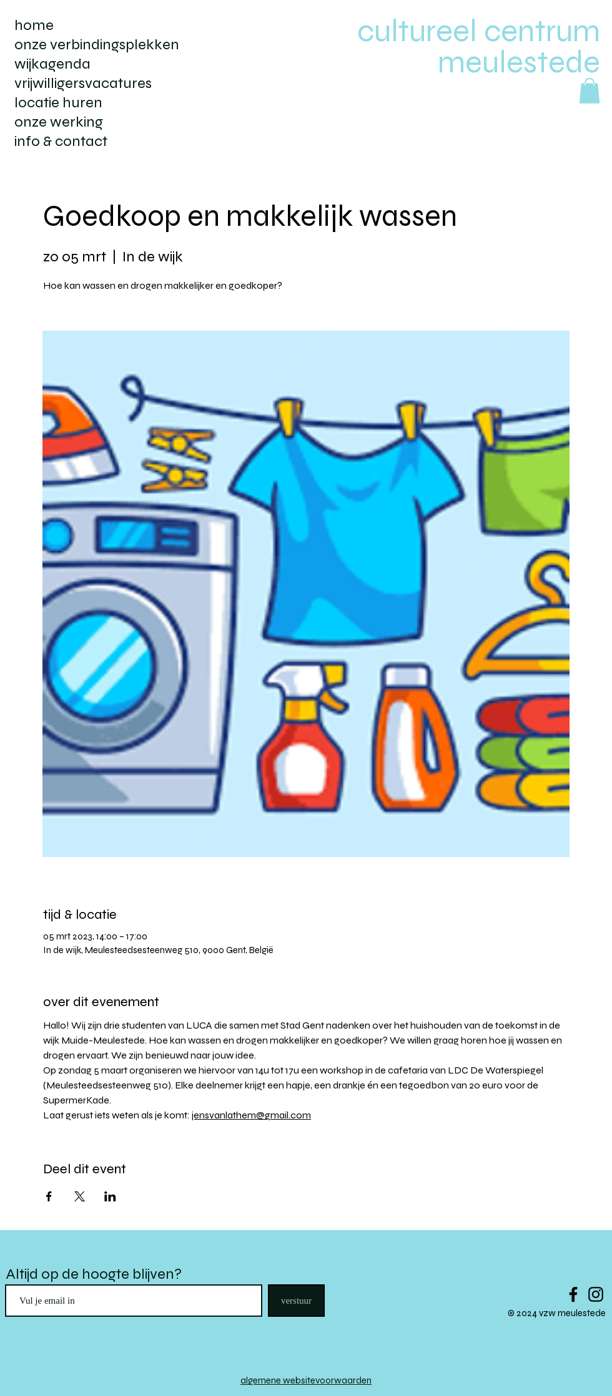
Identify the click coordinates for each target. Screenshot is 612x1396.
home (34, 25)
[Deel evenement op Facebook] (49, 1196)
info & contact (60, 141)
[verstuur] (296, 1300)
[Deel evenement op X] (80, 1196)
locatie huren (58, 103)
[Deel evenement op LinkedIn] (110, 1196)
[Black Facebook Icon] (573, 1294)
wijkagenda (52, 64)
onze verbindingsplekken (96, 45)
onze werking (58, 122)
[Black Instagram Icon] (596, 1294)
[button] (589, 91)
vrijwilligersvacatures (83, 83)
